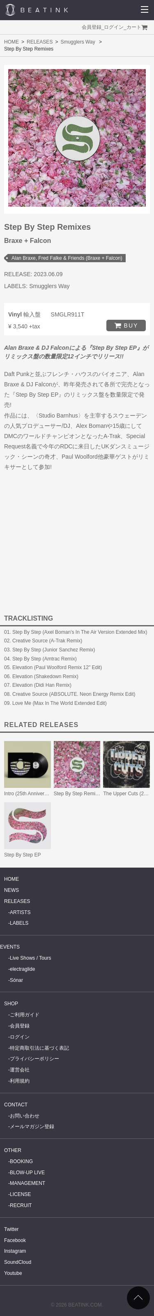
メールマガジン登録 (32, 1126)
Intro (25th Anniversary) (29, 794)
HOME (11, 42)
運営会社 (20, 1070)
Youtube (13, 1273)
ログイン (114, 27)
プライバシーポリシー (34, 1059)
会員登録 (91, 27)
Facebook (15, 1240)
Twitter (11, 1229)
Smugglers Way (77, 42)
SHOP (11, 1004)
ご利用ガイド (24, 1015)
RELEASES (40, 42)
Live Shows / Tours (30, 958)
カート (133, 27)
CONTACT (16, 1105)
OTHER (12, 1150)
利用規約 (20, 1081)
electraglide (22, 969)
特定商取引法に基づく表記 (39, 1048)
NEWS (11, 890)
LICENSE (20, 1194)
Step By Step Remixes (78, 794)
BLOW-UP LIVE (27, 1172)
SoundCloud (17, 1262)
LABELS (19, 923)
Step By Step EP (22, 855)
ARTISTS (20, 912)
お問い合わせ (24, 1116)
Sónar (16, 980)
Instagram (15, 1251)
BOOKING (21, 1161)
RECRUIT (21, 1205)
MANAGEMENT (27, 1183)
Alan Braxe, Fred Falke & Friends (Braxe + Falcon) (66, 258)
